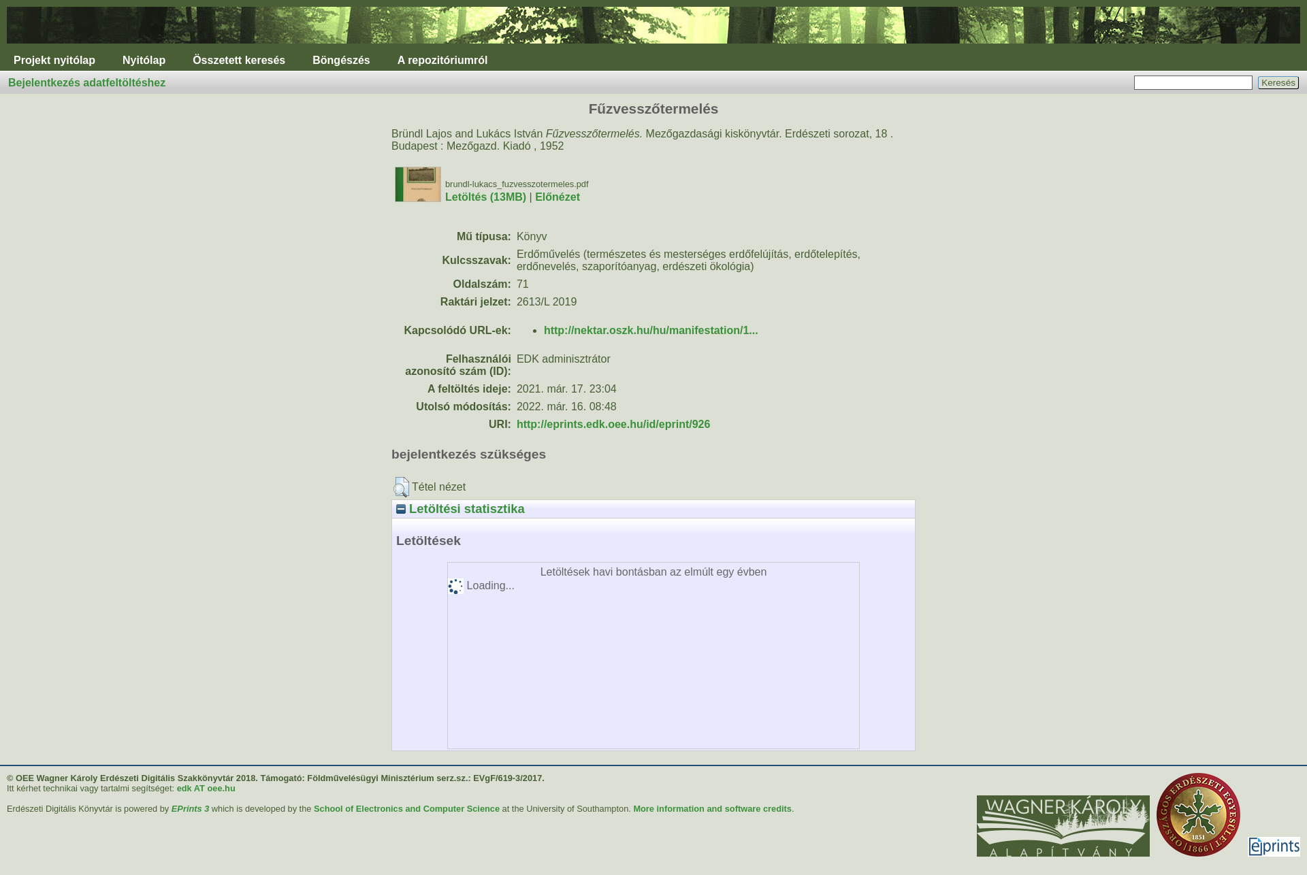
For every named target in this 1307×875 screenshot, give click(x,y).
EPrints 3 (190, 809)
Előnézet (557, 197)
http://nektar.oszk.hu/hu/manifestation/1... (651, 330)
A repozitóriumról (443, 60)
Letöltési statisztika (460, 508)
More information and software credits (712, 809)
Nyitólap (144, 60)
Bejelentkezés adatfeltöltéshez (86, 82)
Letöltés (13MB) (485, 197)
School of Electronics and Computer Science (407, 809)
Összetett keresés (239, 60)
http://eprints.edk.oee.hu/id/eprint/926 (613, 424)
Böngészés (341, 60)
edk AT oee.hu (206, 788)
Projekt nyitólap (54, 60)
